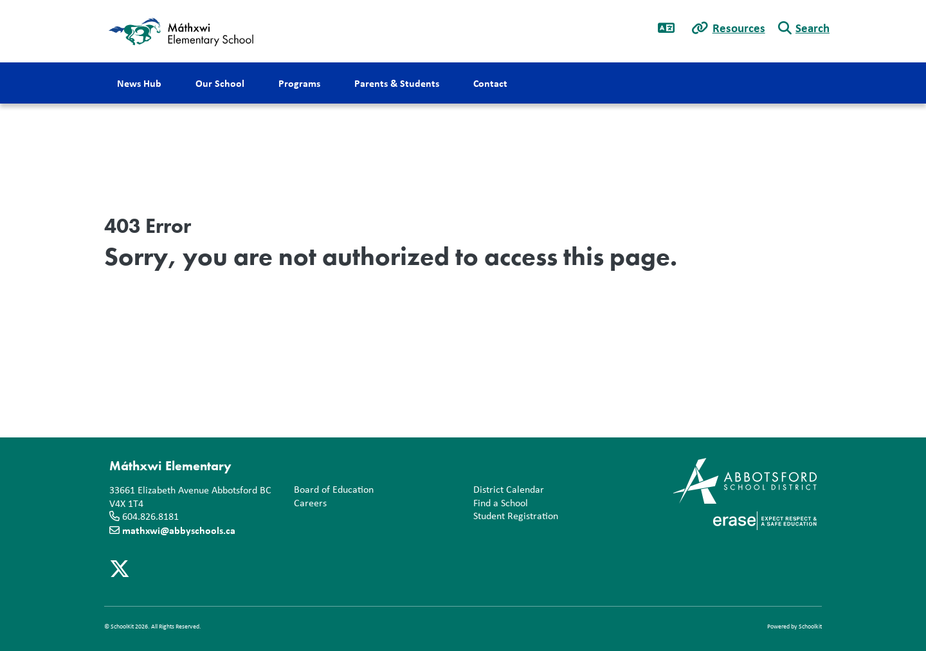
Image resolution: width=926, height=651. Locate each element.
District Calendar (506, 490)
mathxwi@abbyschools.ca (178, 530)
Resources (739, 27)
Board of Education (331, 490)
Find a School (498, 503)
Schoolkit (810, 626)
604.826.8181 (150, 516)
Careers (308, 503)
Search (812, 27)
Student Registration (513, 516)
